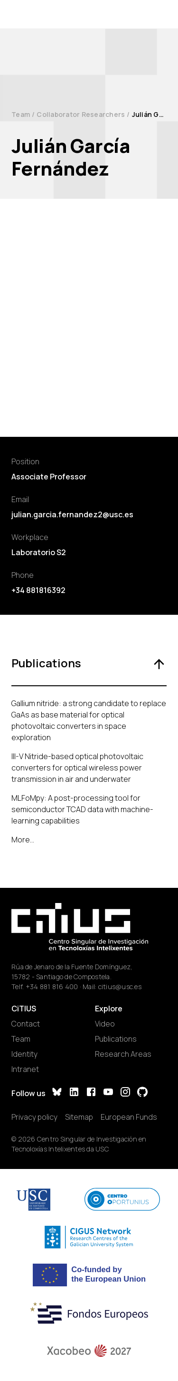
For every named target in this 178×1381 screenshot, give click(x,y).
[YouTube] (108, 1093)
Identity (24, 1054)
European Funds (129, 1117)
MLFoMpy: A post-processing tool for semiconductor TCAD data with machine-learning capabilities (82, 809)
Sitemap (79, 1117)
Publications (116, 1039)
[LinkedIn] (74, 1093)
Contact (25, 1023)
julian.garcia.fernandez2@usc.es (72, 514)
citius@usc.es (119, 986)
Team (20, 114)
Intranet (25, 1069)
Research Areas (123, 1054)
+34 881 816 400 (52, 986)
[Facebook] (91, 1093)
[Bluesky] (57, 1093)
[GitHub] (142, 1093)
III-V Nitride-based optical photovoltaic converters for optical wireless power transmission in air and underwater (77, 767)
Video (105, 1023)
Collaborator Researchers (81, 114)
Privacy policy (34, 1117)
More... (22, 839)
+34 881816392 (38, 590)
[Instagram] (125, 1093)
